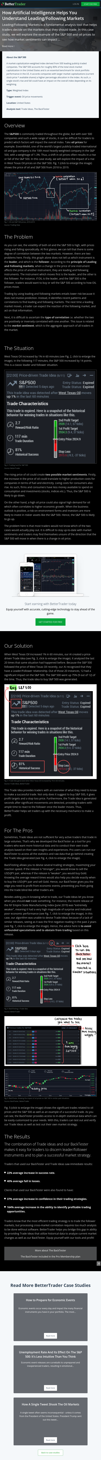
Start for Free (90, 4)
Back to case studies (50, 1452)
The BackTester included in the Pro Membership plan (50, 1256)
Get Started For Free (50, 622)
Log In (76, 4)
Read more (8, 46)
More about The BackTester (50, 1250)
